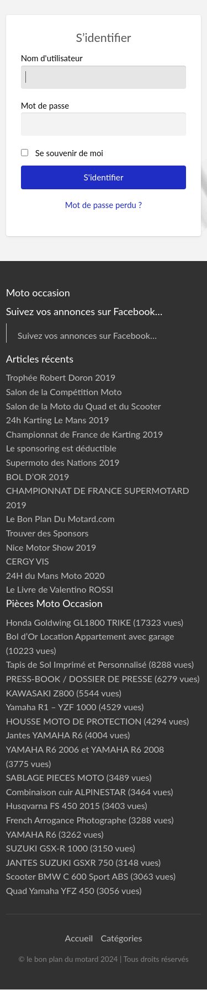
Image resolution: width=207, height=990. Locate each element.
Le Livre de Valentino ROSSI (60, 589)
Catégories (121, 938)
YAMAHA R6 (31, 834)
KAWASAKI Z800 (40, 693)
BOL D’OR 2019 (38, 476)
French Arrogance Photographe (66, 820)
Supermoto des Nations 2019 (63, 462)
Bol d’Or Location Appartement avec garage (90, 636)
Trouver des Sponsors (47, 533)
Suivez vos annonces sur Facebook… (87, 335)
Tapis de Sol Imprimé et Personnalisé (76, 664)
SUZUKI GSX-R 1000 (47, 848)
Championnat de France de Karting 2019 (84, 434)
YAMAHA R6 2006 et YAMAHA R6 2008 (85, 749)
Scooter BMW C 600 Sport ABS (67, 876)
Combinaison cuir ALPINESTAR (66, 791)
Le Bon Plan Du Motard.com (60, 518)
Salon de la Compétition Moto (64, 391)
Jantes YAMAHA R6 (44, 735)
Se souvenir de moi (69, 153)
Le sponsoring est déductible (61, 448)
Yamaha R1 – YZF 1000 (51, 706)
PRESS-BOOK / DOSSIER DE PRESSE (79, 678)
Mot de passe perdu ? (103, 205)
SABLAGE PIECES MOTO (55, 777)
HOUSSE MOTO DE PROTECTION (74, 721)
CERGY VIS (27, 561)
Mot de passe (104, 118)
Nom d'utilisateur (104, 70)
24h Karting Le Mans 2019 (57, 419)
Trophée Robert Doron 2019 (61, 377)
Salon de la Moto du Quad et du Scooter (83, 406)
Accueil (79, 938)
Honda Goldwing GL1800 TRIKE (68, 622)
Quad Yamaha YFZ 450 (50, 890)
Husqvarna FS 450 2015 (53, 805)
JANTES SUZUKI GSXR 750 (60, 862)
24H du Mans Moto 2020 (55, 575)
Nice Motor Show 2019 (51, 547)
